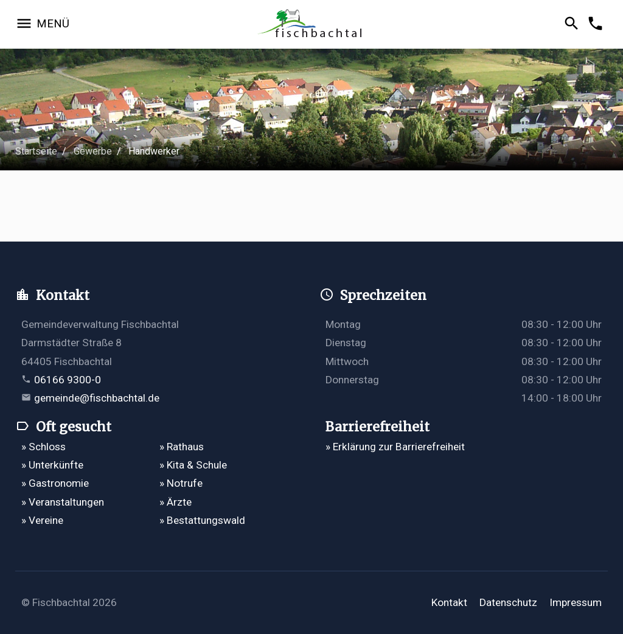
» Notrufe (181, 483)
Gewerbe (93, 151)
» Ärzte (175, 502)
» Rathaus (181, 447)
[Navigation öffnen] (42, 24)
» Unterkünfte (52, 465)
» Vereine (42, 520)
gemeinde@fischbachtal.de (96, 398)
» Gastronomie (55, 483)
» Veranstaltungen (62, 502)
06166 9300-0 (67, 380)
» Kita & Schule (193, 465)
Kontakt (449, 602)
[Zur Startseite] (311, 24)
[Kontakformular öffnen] (597, 24)
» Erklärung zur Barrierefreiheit (395, 447)
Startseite (36, 151)
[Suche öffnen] (573, 24)
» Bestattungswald (202, 520)
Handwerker (153, 151)
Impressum (575, 602)
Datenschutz (508, 602)
